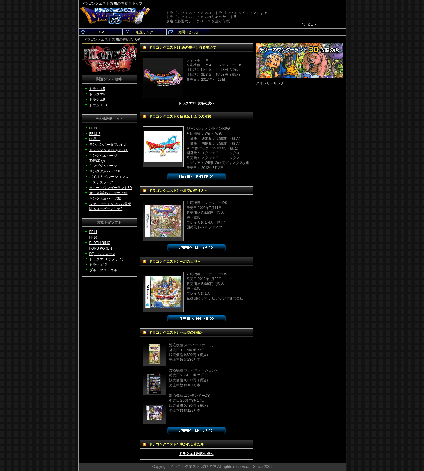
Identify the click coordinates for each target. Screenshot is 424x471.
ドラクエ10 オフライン (107, 259)
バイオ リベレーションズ (108, 177)
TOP (100, 32)
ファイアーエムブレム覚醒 (110, 204)
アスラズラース (101, 182)
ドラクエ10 (98, 105)
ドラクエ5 (97, 89)
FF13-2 (95, 134)
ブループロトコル (103, 270)
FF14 (93, 232)
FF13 (93, 128)
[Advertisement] (299, 122)
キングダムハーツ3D (105, 171)
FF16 (93, 237)
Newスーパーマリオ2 (106, 209)
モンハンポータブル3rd (107, 144)
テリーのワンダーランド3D (110, 188)
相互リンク (144, 32)
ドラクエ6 (97, 94)
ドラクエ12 (98, 265)
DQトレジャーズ (102, 254)
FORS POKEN (100, 248)
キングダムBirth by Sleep (108, 150)
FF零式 (95, 139)
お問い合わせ (188, 32)
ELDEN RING (99, 243)
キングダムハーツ (103, 166)
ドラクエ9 (97, 100)
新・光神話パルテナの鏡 (108, 193)
